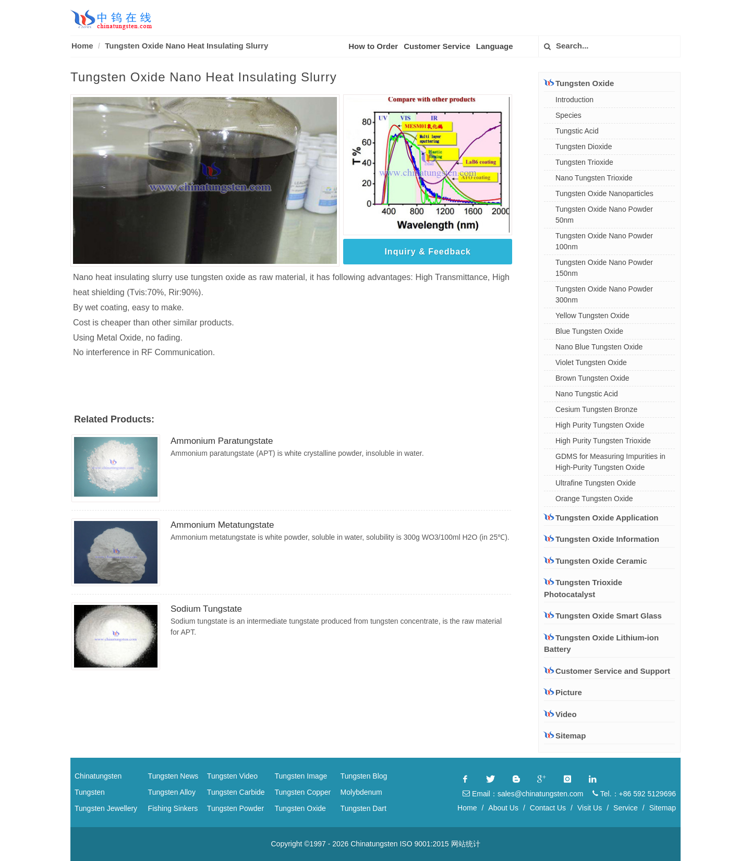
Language (494, 46)
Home (82, 45)
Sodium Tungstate (206, 609)
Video (560, 714)
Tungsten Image (301, 776)
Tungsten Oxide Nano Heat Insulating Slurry (186, 45)
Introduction (574, 99)
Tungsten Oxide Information (601, 538)
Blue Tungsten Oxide (589, 331)
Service (625, 808)
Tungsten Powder (235, 808)
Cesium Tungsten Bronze (596, 409)
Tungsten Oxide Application (601, 517)
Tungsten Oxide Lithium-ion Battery (601, 643)
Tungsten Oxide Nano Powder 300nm (604, 294)
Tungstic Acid (577, 131)
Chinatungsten (98, 776)
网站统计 (465, 844)
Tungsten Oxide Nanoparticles (604, 193)
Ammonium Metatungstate (222, 525)
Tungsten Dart (363, 808)
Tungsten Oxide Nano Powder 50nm (604, 214)
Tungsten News (173, 776)
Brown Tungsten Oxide (592, 378)
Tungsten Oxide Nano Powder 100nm (604, 241)
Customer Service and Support (607, 670)
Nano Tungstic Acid (586, 394)
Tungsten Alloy (172, 792)
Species (568, 115)
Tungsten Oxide (579, 83)
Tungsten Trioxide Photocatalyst (583, 588)
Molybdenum (361, 792)
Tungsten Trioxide (584, 162)
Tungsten (90, 792)
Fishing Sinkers (173, 808)
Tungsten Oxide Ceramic (595, 560)
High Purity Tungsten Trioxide (603, 440)
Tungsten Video (232, 776)
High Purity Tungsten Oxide (599, 425)
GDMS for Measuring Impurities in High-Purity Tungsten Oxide (610, 461)
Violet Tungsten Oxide (591, 362)
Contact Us (548, 808)
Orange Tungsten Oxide (594, 498)
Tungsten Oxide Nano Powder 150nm (604, 267)
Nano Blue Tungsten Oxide (599, 347)
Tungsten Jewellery (106, 808)
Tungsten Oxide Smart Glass (603, 615)
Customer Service (437, 46)
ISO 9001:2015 (424, 844)
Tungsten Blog (364, 776)
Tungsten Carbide (236, 792)
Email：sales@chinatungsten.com (523, 794)
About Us (503, 808)
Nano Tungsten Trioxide (594, 178)
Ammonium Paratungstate (222, 441)
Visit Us (589, 808)
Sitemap (565, 735)
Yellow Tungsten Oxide (592, 315)
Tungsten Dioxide (583, 146)
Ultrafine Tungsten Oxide (595, 483)
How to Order (373, 46)
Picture (563, 692)
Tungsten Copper (303, 792)
